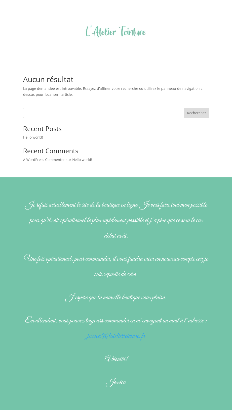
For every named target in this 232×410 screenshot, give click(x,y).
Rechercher (196, 112)
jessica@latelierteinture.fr (116, 336)
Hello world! (33, 137)
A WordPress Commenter (44, 159)
